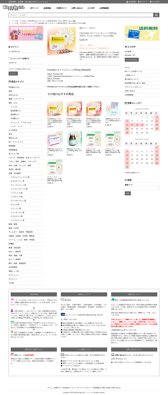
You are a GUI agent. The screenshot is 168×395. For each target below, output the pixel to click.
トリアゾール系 (17, 193)
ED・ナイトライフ (16, 142)
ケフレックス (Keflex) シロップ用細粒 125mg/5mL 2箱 (112, 150)
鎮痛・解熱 (13, 224)
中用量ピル (15, 118)
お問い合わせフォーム (123, 355)
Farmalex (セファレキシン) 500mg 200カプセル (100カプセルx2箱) (93, 121)
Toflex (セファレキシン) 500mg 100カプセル (55, 150)
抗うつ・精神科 (15, 259)
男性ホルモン (14, 138)
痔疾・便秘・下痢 (15, 255)
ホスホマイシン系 (17, 181)
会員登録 (131, 2)
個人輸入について (132, 79)
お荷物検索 (104, 8)
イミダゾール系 (17, 197)
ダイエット (13, 279)
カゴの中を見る (131, 60)
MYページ (34, 8)
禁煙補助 (12, 146)
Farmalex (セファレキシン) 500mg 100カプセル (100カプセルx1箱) (74, 121)
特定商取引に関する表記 (101, 388)
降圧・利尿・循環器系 (17, 263)
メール (134, 355)
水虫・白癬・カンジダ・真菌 (20, 165)
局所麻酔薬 (13, 150)
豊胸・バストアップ (16, 99)
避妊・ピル (13, 103)
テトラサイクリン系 (18, 201)
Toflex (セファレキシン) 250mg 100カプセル (74, 150)
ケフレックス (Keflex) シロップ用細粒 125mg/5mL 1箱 (93, 150)
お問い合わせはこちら (119, 359)
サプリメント (14, 275)
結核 (10, 91)
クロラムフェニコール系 (20, 177)
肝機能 (11, 244)
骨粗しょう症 (14, 271)
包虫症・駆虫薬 (15, 169)
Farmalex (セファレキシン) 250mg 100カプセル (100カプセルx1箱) (55, 121)
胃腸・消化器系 (15, 248)
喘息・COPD (14, 228)
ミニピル (14, 107)
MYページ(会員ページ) (133, 71)
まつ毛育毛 (13, 130)
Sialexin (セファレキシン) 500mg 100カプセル (113, 120)
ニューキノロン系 (17, 212)
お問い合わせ (77, 8)
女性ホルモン (14, 95)
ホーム (127, 67)
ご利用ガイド (61, 8)
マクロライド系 (17, 216)
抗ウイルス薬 (14, 154)
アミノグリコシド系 (18, 185)
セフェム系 (15, 205)
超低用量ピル (16, 111)
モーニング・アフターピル (21, 122)
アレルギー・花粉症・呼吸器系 (21, 232)
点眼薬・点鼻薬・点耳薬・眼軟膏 (21, 236)
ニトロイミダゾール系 (19, 189)
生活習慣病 (13, 267)
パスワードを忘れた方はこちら (20, 69)
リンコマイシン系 (17, 220)
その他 (11, 283)
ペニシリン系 (16, 208)
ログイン (142, 2)
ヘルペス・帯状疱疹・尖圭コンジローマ (24, 158)
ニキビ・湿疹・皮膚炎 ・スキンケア (23, 161)
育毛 (10, 134)
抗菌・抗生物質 (15, 173)
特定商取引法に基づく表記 (135, 83)
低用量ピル (15, 114)
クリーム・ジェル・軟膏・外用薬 (21, 240)
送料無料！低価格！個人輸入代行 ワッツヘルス (28, 2)
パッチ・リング (17, 126)
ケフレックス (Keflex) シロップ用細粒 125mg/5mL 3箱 (54, 178)
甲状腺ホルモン (15, 87)
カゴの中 (154, 2)
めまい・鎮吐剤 (15, 252)
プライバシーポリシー (133, 87)
